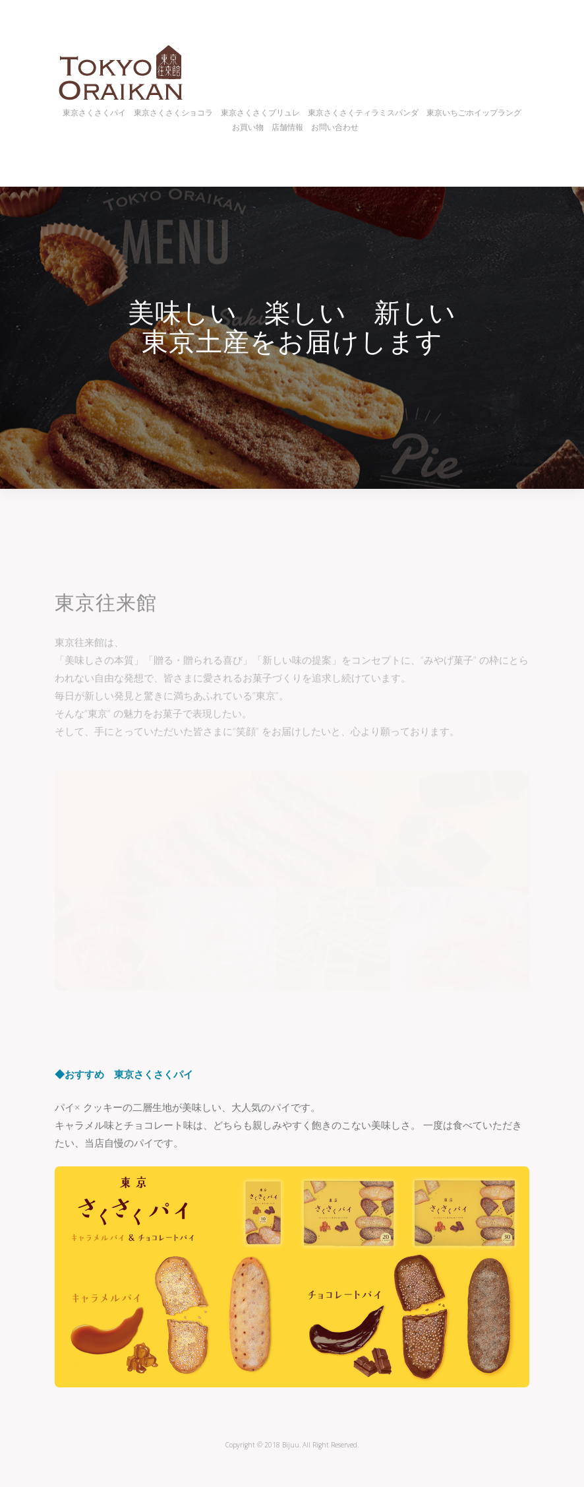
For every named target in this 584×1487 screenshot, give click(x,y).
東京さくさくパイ (94, 112)
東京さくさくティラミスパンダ (363, 112)
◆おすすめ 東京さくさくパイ (124, 1074)
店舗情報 (287, 127)
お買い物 (248, 127)
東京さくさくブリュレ (260, 112)
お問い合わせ (335, 127)
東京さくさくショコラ (173, 112)
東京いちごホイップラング (473, 112)
